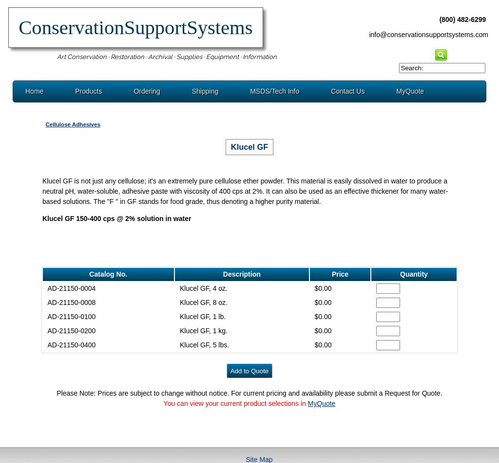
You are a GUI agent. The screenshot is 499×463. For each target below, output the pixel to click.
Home (34, 91)
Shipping (205, 91)
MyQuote (410, 91)
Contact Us (348, 91)
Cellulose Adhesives (72, 124)
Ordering (147, 91)
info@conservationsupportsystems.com (428, 35)
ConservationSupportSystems (136, 28)
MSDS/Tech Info (274, 91)
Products (88, 91)
